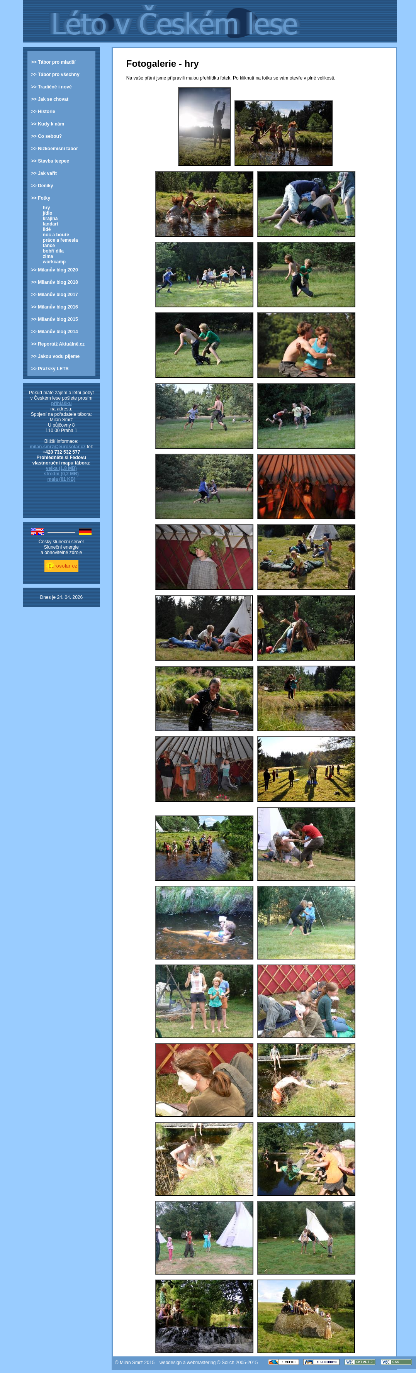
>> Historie (43, 111)
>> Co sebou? (46, 136)
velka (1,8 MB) (61, 468)
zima (48, 256)
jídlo (48, 213)
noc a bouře (56, 234)
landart (50, 224)
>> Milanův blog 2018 (54, 282)
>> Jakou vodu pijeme (55, 356)
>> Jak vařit (44, 173)
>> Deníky (42, 185)
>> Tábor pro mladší (53, 62)
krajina (50, 218)
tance (49, 245)
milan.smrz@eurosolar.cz (57, 446)
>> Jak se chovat (49, 99)
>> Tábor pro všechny (55, 74)
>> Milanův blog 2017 (54, 294)
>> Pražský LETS (50, 368)
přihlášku (61, 403)
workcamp (54, 261)
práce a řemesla (60, 240)
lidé (47, 229)
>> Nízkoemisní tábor (54, 148)
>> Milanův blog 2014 (54, 331)
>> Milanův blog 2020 (54, 270)
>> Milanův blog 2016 (54, 307)
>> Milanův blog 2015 (54, 319)
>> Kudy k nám (47, 124)
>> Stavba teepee (50, 161)
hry (46, 207)
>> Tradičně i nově (51, 87)
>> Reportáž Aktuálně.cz (58, 344)
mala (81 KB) (61, 479)
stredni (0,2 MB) (61, 473)
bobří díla (53, 251)
